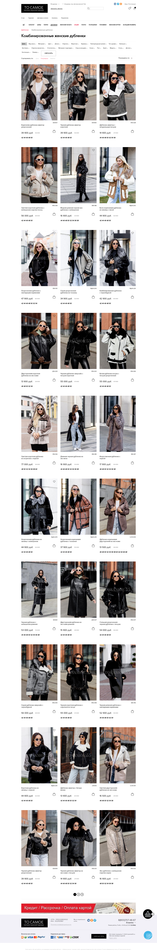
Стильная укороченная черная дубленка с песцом (110, 623)
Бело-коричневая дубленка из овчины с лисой (110, 209)
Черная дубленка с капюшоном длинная (29, 623)
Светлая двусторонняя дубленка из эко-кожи (108, 789)
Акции (76, 25)
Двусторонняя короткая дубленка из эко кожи (30, 375)
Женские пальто (66, 25)
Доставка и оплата (42, 18)
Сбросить (48, 53)
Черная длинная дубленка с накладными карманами (110, 706)
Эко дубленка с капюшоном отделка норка (110, 872)
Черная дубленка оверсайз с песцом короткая (71, 375)
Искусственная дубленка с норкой (110, 458)
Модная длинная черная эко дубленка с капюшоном (71, 209)
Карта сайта (113, 938)
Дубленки (54, 25)
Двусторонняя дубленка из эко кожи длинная (71, 623)
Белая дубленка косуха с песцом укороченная (109, 375)
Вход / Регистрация (130, 4)
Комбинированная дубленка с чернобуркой (111, 292)
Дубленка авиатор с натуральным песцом (108, 126)
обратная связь (99, 936)
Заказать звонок (56, 9)
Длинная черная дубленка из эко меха (71, 458)
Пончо (83, 25)
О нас (23, 18)
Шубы (39, 25)
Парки (46, 25)
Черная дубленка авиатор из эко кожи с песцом (71, 872)
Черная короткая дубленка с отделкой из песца (71, 706)
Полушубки (93, 25)
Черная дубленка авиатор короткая (70, 126)
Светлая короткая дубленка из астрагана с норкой (32, 458)
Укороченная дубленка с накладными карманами (31, 292)
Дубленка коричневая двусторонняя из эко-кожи (110, 540)
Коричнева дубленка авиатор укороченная (32, 126)
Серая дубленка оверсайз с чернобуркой (32, 706)
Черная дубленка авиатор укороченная (31, 872)
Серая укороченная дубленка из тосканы (68, 292)
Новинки (52, 58)
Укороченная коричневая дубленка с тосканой (70, 540)
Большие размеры (129, 25)
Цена (37, 58)
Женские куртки (114, 25)
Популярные (44, 58)
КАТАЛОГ (31, 25)
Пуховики (102, 25)
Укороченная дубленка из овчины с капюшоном (31, 540)
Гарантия (31, 18)
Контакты (54, 18)
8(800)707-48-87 (127, 920)
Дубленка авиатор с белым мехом (71, 789)
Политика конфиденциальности (61, 924)
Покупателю (64, 18)
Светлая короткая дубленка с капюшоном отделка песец (32, 209)
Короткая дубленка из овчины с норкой (30, 789)
